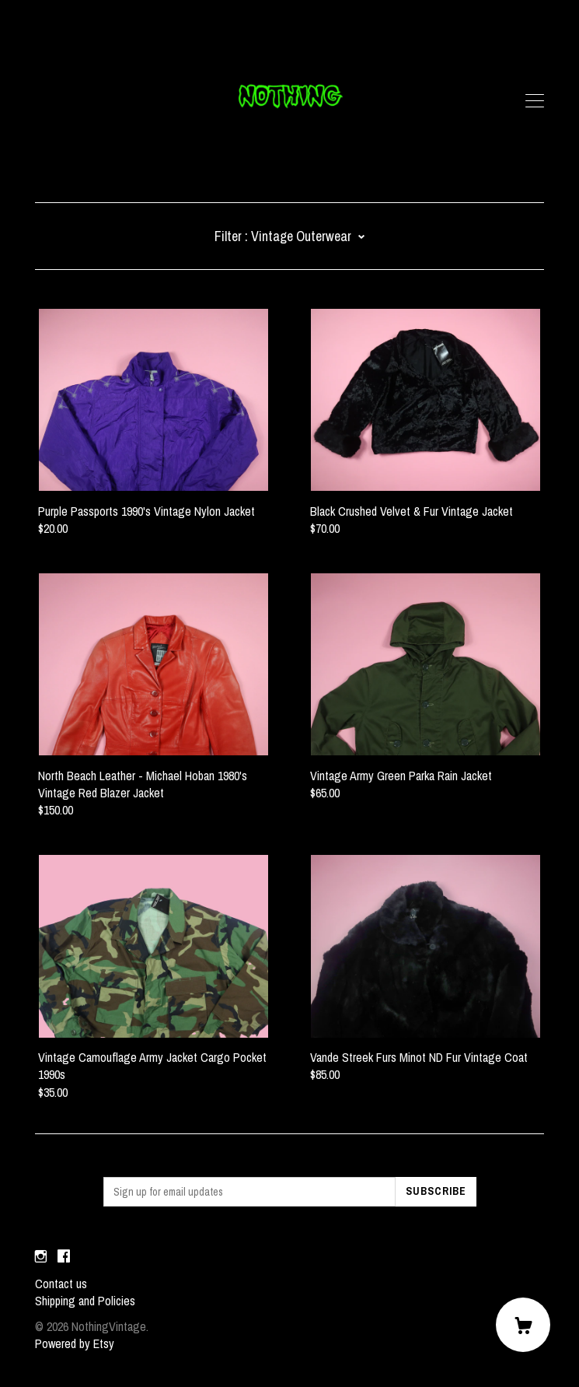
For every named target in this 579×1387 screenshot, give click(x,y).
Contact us (61, 1283)
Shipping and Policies (85, 1300)
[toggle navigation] (534, 101)
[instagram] (41, 1257)
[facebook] (64, 1257)
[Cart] (523, 1325)
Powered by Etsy (74, 1343)
